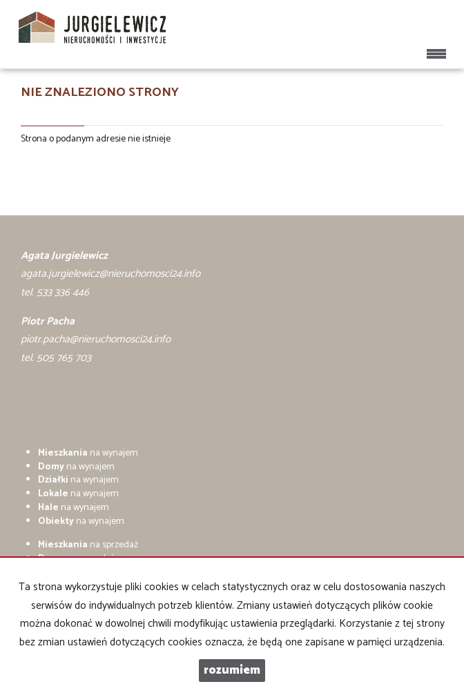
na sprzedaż (88, 545)
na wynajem (88, 453)
